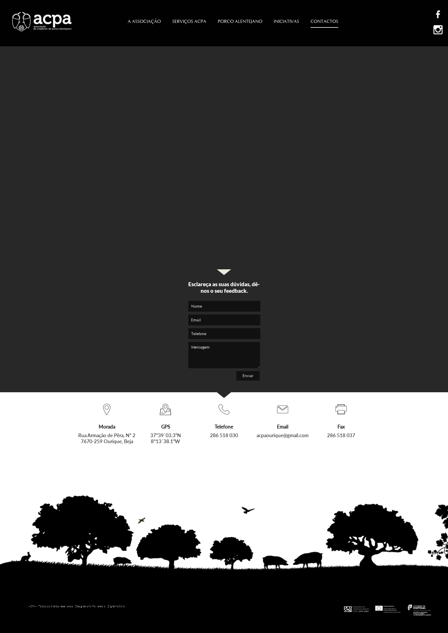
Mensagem (224, 355)
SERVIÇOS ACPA (189, 21)
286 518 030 (224, 435)
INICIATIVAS (286, 21)
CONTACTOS (324, 23)
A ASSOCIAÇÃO (144, 21)
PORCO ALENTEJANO (240, 21)
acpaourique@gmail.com (283, 435)
